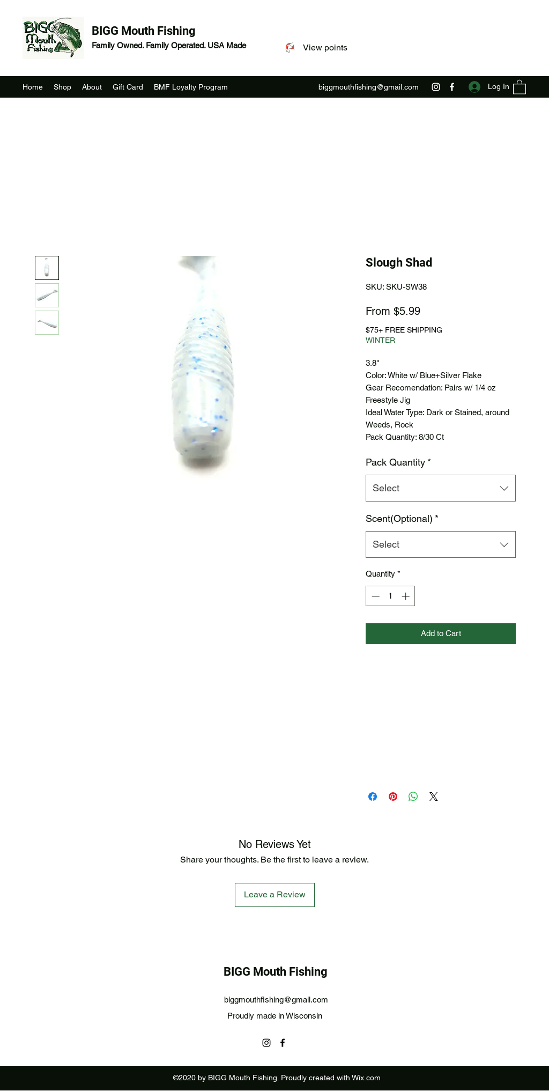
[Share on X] (433, 796)
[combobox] (441, 488)
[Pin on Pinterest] (393, 796)
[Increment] (406, 596)
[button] (519, 86)
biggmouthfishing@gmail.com (368, 87)
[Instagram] (436, 87)
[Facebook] (452, 87)
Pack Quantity (398, 462)
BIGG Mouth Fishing (144, 31)
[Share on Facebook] (372, 796)
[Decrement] (374, 596)
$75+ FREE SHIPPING (404, 330)
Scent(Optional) (402, 518)
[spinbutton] (390, 596)
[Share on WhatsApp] (413, 796)
